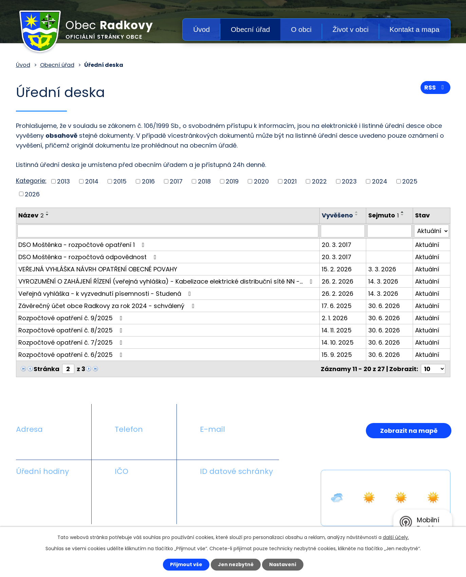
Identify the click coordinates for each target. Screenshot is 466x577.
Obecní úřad (250, 29)
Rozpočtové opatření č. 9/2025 (71, 318)
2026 (32, 194)
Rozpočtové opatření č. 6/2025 (71, 354)
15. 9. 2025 (337, 354)
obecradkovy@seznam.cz (239, 445)
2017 (176, 181)
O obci (301, 29)
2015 (120, 181)
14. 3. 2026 (383, 281)
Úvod (201, 29)
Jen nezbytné (236, 564)
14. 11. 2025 (337, 330)
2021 (290, 181)
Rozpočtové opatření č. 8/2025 (71, 330)
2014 (91, 181)
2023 (349, 181)
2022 (319, 181)
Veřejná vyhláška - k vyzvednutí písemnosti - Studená (106, 293)
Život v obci (351, 29)
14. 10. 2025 (338, 342)
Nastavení (282, 564)
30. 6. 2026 (384, 306)
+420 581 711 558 (139, 445)
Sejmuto (383, 215)
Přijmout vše (186, 564)
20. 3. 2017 (336, 245)
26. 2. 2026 (337, 281)
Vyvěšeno (337, 215)
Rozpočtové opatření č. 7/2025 (71, 342)
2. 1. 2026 (335, 318)
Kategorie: (31, 180)
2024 (379, 181)
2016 (148, 181)
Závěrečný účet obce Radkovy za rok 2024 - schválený (107, 306)
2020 (261, 181)
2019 (232, 181)
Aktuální (427, 245)
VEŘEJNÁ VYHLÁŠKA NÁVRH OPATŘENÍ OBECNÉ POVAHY (97, 269)
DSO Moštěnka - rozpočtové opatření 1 (82, 245)
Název (31, 215)
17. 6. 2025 (337, 306)
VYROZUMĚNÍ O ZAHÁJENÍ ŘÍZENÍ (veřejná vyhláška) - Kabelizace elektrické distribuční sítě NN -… (166, 281)
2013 (63, 181)
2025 (409, 181)
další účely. (396, 537)
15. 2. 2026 (337, 269)
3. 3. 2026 (382, 269)
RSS (435, 87)
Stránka (46, 369)
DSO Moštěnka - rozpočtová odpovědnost (88, 257)
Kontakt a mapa (415, 29)
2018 (204, 181)
